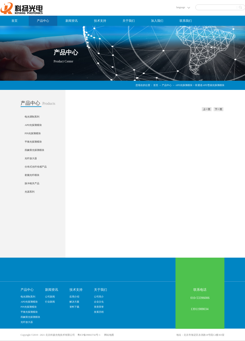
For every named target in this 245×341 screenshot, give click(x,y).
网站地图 (108, 334)
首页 (14, 20)
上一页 (206, 109)
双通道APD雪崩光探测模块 (209, 85)
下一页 (218, 109)
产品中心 (167, 85)
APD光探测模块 (183, 85)
